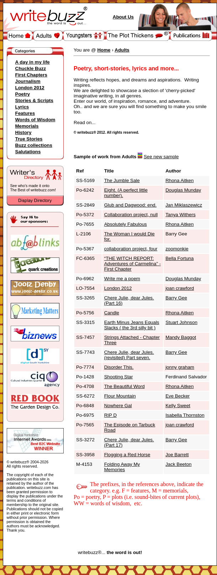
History (23, 132)
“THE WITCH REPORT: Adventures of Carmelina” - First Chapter (132, 264)
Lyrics (22, 107)
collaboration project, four (131, 248)
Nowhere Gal (118, 405)
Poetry (22, 94)
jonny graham (179, 367)
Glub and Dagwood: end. (130, 205)
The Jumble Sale (122, 180)
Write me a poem (122, 278)
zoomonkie (176, 248)
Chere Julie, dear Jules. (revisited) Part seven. (129, 355)
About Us (123, 17)
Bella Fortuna (179, 258)
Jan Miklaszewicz (183, 205)
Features (25, 113)
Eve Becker (177, 396)
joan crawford (179, 288)
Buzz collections (33, 145)
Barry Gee (176, 297)
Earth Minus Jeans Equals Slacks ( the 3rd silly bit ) (131, 325)
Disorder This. (119, 367)
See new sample (161, 156)
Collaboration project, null (131, 214)
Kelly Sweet (177, 405)
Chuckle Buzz (30, 68)
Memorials (27, 126)
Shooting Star (118, 376)
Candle (111, 312)
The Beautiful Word (124, 386)
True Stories (29, 139)
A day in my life (32, 62)
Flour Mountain (120, 396)
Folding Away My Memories (122, 467)
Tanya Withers (180, 214)
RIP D (110, 415)
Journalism (28, 81)
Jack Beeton (178, 464)
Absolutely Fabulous (125, 224)
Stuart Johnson (181, 322)
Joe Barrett (177, 454)
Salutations (28, 151)
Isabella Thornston (184, 415)
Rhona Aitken (179, 180)
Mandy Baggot (180, 337)
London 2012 (29, 87)
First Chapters (31, 75)
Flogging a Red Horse (127, 454)
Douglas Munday (183, 190)
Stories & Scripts (34, 100)
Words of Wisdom (35, 119)
